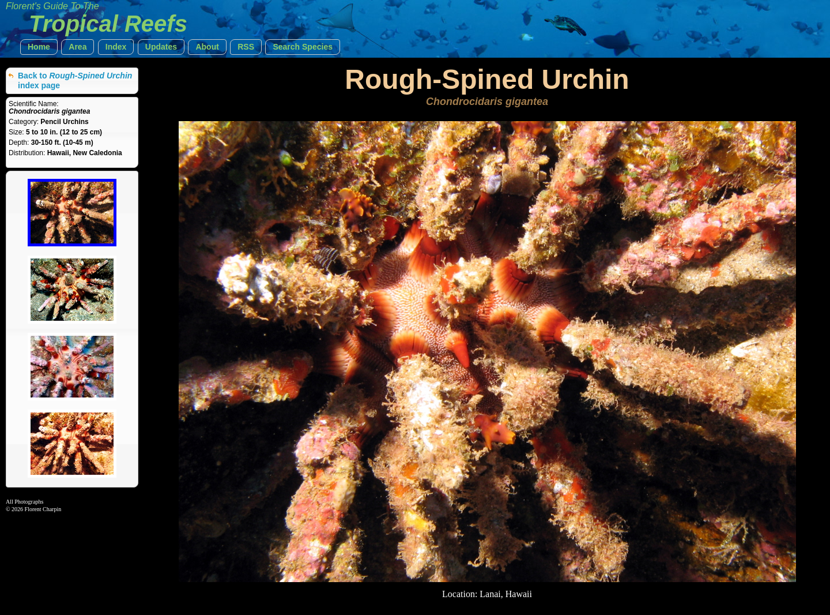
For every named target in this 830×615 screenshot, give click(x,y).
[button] (39, 47)
